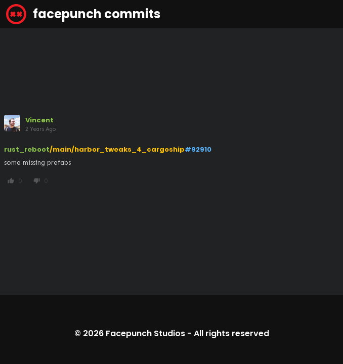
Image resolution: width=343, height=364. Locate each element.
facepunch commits (83, 14)
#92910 (198, 149)
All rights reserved (231, 333)
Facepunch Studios (145, 333)
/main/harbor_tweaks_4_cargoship (117, 149)
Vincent (39, 120)
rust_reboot (27, 149)
